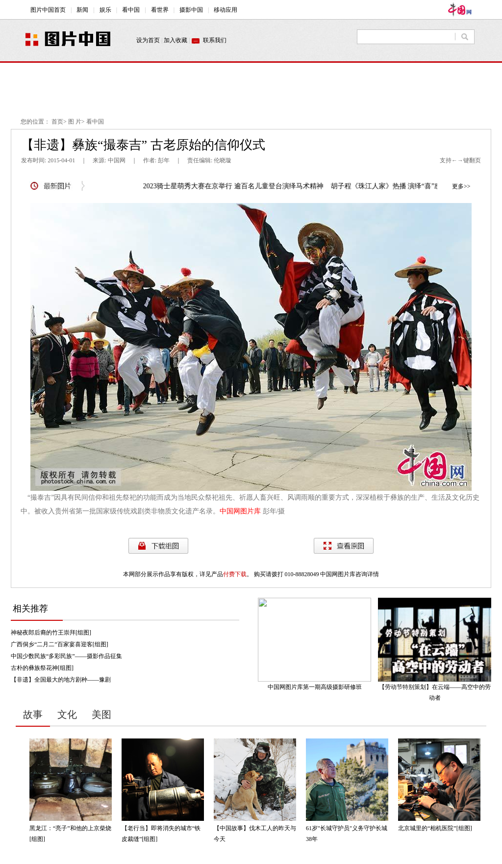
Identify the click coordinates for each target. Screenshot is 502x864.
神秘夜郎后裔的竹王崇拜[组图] (51, 632)
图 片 (74, 121)
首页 (57, 121)
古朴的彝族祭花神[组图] (42, 667)
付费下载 (235, 574)
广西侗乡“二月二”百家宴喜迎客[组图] (59, 644)
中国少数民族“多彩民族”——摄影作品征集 (66, 656)
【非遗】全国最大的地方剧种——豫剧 (61, 679)
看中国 (95, 121)
